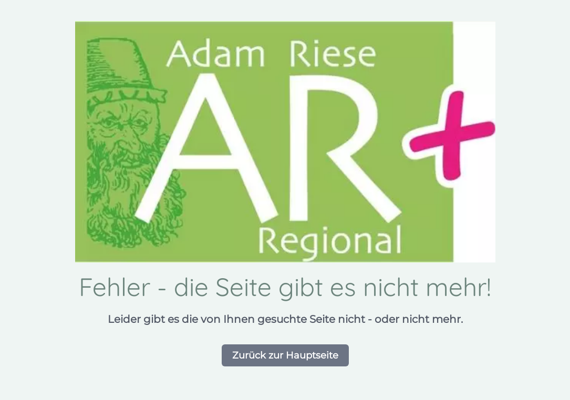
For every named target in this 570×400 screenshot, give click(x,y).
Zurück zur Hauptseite (285, 355)
